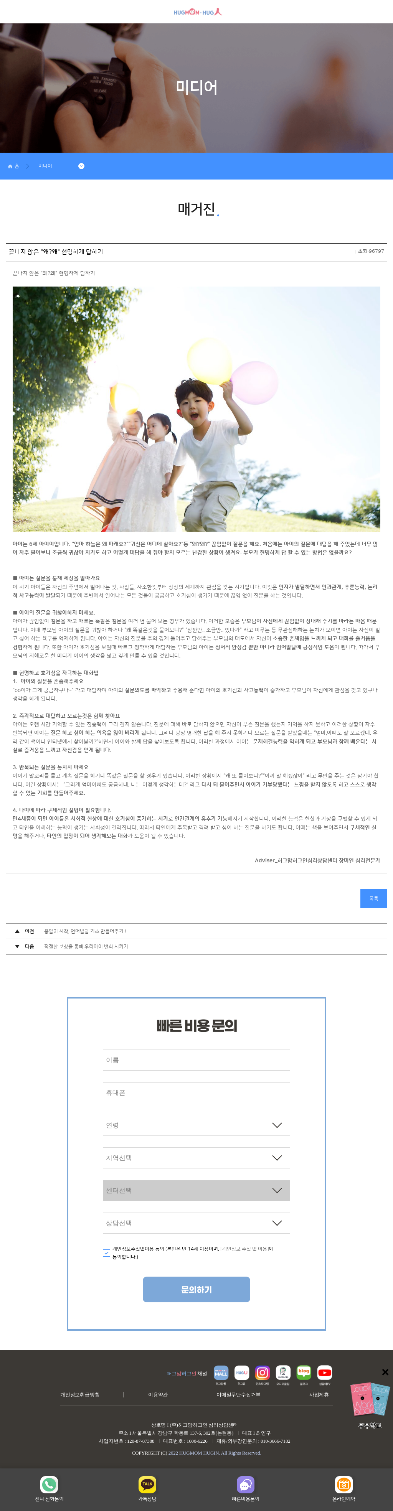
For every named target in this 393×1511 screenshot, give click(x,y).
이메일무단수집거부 (238, 1394)
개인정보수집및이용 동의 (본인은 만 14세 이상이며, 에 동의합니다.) (193, 1253)
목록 (373, 898)
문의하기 (196, 1290)
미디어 (45, 166)
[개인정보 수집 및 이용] (244, 1249)
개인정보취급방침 (79, 1394)
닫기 (385, 1372)
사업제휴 (319, 1394)
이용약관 (158, 1394)
